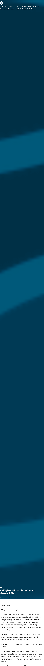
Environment (4, 9)
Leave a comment (23, 597)
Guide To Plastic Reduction (24, 9)
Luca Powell (5, 605)
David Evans (4, 597)
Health (12, 9)
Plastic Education (6, 6)
